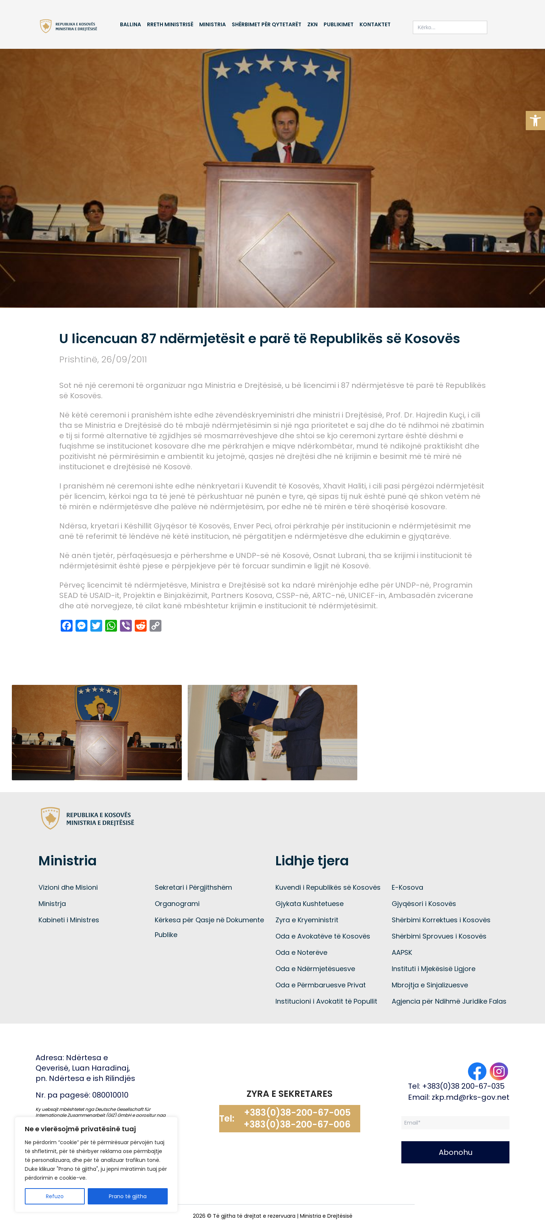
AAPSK (402, 952)
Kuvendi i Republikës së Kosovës (328, 887)
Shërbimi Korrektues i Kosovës (441, 920)
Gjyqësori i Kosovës (424, 903)
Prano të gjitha (128, 1196)
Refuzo (55, 1196)
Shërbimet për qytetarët (266, 24)
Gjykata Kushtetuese (309, 903)
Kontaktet (375, 24)
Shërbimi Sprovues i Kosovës (439, 936)
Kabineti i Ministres (69, 920)
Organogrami (177, 903)
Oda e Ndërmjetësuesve (315, 968)
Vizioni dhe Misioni (68, 887)
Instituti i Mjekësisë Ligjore (433, 968)
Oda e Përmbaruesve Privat (320, 985)
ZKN (312, 24)
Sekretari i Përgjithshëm (193, 887)
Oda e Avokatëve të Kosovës (322, 936)
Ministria (212, 24)
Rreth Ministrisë (170, 24)
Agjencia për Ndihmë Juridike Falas (449, 1001)
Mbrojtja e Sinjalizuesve (430, 985)
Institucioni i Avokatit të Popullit (326, 1001)
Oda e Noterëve (301, 952)
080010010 (110, 1095)
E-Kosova (407, 887)
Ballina (130, 24)
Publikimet (339, 24)
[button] (535, 120)
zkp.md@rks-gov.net (470, 1097)
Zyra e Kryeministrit (306, 920)
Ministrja (52, 903)
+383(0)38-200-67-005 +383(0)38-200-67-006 (297, 1118)
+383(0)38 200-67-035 (463, 1086)
